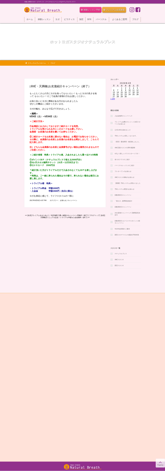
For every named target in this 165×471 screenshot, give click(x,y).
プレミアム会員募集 (114, 10)
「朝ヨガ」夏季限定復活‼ (123, 201)
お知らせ (63, 200)
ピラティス (69, 20)
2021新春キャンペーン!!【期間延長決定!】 (127, 214)
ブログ (135, 20)
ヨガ (57, 20)
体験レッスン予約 (90, 10)
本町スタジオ (119, 259)
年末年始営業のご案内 (122, 229)
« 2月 (112, 99)
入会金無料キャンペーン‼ (123, 116)
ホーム (30, 20)
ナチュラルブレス (121, 254)
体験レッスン (44, 20)
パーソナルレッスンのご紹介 (124, 165)
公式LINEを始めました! (123, 130)
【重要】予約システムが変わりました (127, 183)
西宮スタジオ (119, 265)
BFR (89, 20)
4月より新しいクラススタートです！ (127, 153)
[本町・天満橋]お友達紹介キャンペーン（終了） (60, 86)
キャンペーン (72, 200)
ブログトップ (94, 215)
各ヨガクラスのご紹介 (122, 159)
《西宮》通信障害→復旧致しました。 (127, 142)
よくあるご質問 (119, 20)
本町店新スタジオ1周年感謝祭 (125, 148)
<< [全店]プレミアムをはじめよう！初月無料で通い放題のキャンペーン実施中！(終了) (56, 215)
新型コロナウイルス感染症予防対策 (127, 235)
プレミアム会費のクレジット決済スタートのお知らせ (127, 123)
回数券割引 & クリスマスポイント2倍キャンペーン (127, 222)
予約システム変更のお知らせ (124, 189)
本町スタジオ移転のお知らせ (124, 177)
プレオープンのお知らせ (123, 171)
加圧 (81, 20)
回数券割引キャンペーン (123, 195)
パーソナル (101, 20)
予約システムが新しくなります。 (126, 136)
